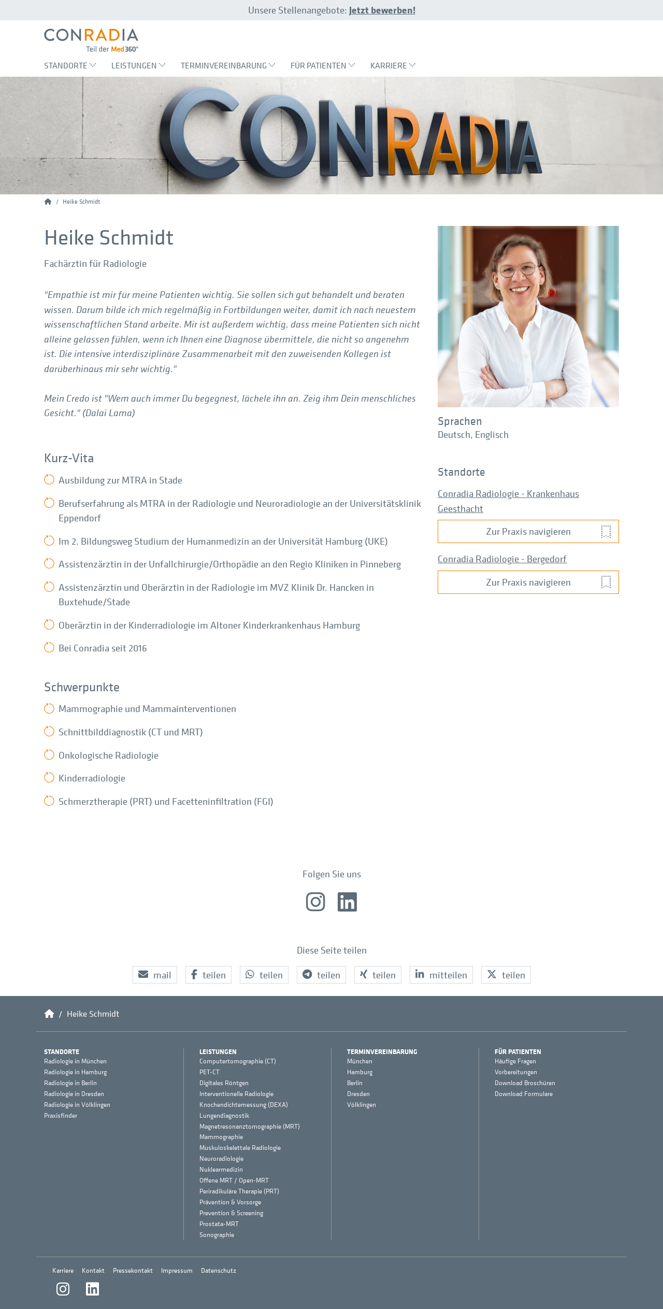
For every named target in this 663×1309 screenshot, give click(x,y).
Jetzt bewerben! (382, 10)
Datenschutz (218, 1270)
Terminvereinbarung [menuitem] (228, 65)
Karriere (63, 1270)
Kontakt (93, 1270)
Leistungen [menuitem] (138, 65)
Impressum (177, 1270)
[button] (528, 531)
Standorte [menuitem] (70, 65)
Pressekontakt (133, 1270)
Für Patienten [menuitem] (323, 65)
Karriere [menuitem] (392, 65)
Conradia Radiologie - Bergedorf (502, 558)
